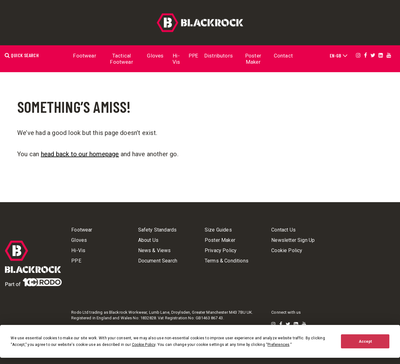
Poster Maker (253, 58)
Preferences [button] (278, 344)
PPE (193, 55)
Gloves (155, 55)
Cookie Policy (286, 250)
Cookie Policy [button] (144, 344)
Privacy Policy (221, 250)
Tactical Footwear (121, 58)
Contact (283, 55)
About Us (148, 240)
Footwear (84, 55)
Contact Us (283, 230)
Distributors (218, 55)
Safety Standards (157, 230)
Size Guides (218, 230)
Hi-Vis (176, 58)
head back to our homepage (80, 154)
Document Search (157, 261)
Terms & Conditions (226, 261)
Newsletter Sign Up (293, 240)
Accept (365, 341)
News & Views (154, 250)
